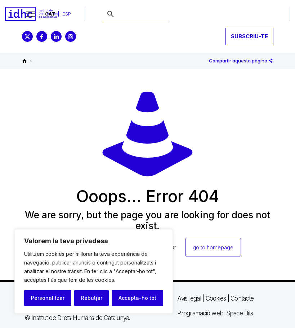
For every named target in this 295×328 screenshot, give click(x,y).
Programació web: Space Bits (215, 313)
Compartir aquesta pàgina (241, 61)
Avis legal (189, 298)
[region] (93, 271)
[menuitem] (50, 13)
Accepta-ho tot (137, 298)
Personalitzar (47, 298)
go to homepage (213, 247)
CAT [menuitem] (50, 14)
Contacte (242, 298)
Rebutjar (91, 298)
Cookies (216, 298)
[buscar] (135, 14)
